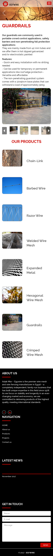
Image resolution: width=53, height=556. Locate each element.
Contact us (6, 442)
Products (6, 434)
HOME (5, 425)
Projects (5, 438)
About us (6, 429)
